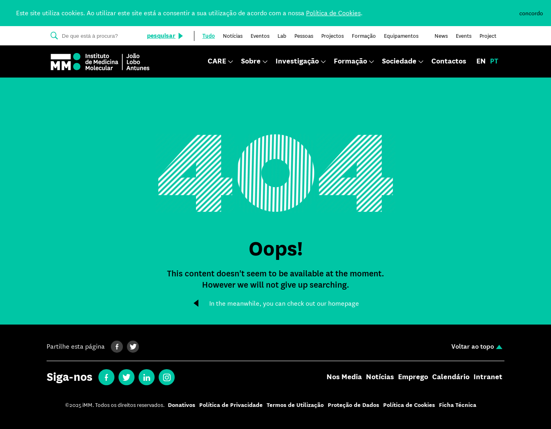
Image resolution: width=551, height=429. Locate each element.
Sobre (251, 61)
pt (494, 61)
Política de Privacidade (231, 405)
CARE (217, 61)
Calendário (450, 377)
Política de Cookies (333, 13)
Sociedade (399, 61)
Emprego (413, 377)
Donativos (181, 405)
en (481, 61)
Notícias (380, 377)
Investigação (297, 61)
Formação (350, 61)
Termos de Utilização (295, 405)
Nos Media (344, 377)
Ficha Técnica (457, 405)
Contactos (448, 61)
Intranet (487, 377)
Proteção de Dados (353, 405)
